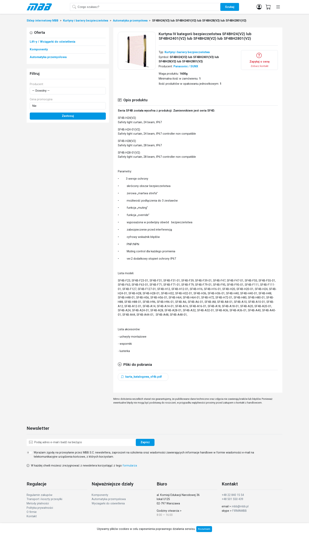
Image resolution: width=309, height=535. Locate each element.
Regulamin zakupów (39, 495)
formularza (130, 465)
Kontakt (32, 516)
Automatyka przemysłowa (109, 499)
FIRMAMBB (239, 510)
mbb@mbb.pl (240, 506)
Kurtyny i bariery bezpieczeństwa (187, 52)
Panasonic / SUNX (185, 66)
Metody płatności (38, 503)
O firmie (32, 512)
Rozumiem (204, 528)
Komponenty (100, 495)
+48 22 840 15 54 (233, 495)
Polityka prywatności (40, 508)
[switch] (29, 452)
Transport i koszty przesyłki (44, 499)
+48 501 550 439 (232, 499)
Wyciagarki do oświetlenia (108, 503)
